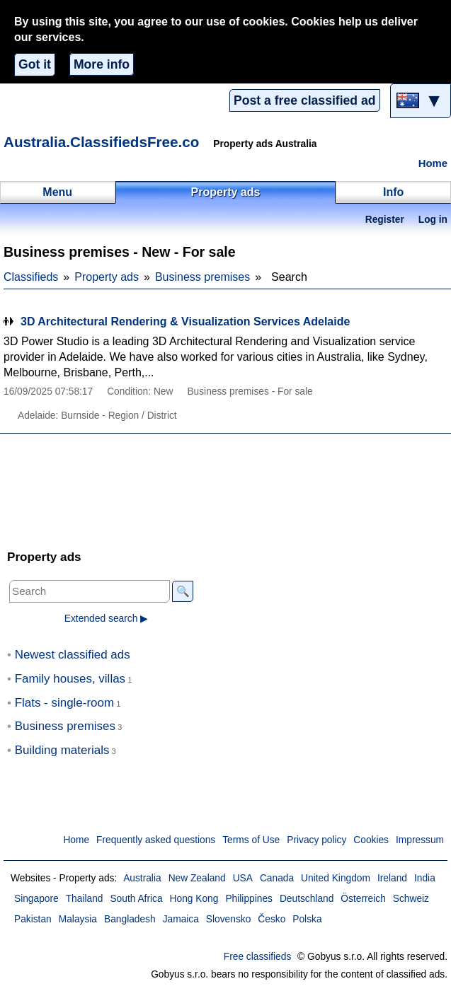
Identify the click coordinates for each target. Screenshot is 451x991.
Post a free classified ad (304, 100)
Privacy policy (316, 840)
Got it (34, 64)
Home (432, 163)
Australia (142, 878)
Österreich (363, 898)
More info (102, 64)
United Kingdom (335, 878)
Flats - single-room (64, 702)
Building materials (62, 750)
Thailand (84, 898)
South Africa (136, 898)
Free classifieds (258, 956)
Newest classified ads (72, 654)
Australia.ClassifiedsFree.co (101, 142)
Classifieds (31, 277)
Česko (271, 919)
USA (243, 878)
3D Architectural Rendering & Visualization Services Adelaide (185, 321)
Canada (277, 878)
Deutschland (306, 898)
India (424, 878)
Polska (306, 919)
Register (384, 219)
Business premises (202, 277)
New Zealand (197, 878)
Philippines (249, 898)
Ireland (392, 878)
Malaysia (78, 919)
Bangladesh (130, 919)
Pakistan (33, 919)
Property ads (106, 277)
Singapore (36, 898)
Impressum (420, 840)
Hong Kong (194, 898)
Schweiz (411, 898)
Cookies (371, 840)
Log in (432, 219)
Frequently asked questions (155, 840)
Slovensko (228, 919)
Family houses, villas (70, 678)
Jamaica (181, 919)
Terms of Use (251, 840)
